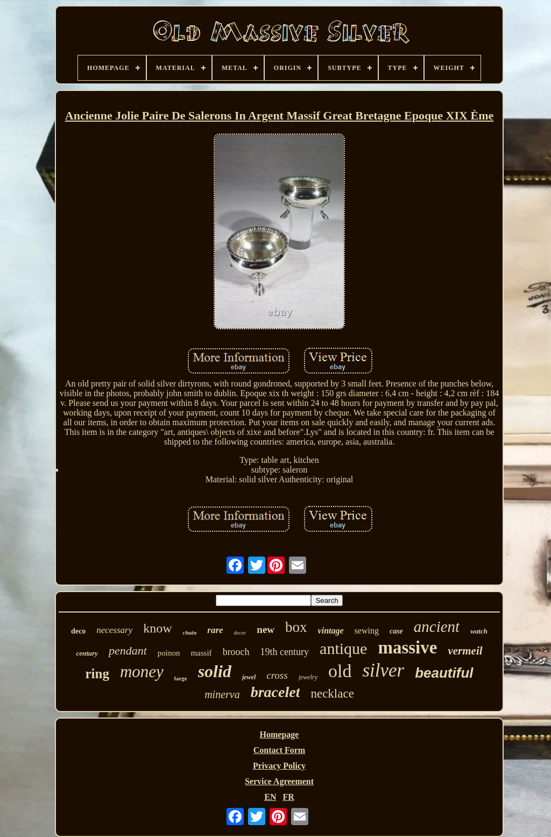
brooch (236, 651)
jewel (249, 677)
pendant (128, 650)
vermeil (465, 650)
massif (200, 653)
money (142, 671)
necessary (114, 630)
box (296, 627)
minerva (222, 694)
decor (240, 633)
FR (288, 796)
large (180, 678)
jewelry (308, 677)
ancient (437, 626)
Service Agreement (279, 781)
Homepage (279, 734)
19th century (284, 651)
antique (343, 648)
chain (190, 632)
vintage (331, 630)
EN (270, 796)
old (339, 671)
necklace (332, 693)
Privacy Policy (279, 765)
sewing (367, 630)
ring (97, 673)
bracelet (275, 692)
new (265, 629)
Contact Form (279, 750)
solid (214, 671)
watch (479, 631)
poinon (169, 653)
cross (276, 675)
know (157, 628)
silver (383, 670)
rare (215, 630)
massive (407, 647)
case (396, 631)
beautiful (444, 673)
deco (78, 631)
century (86, 653)
